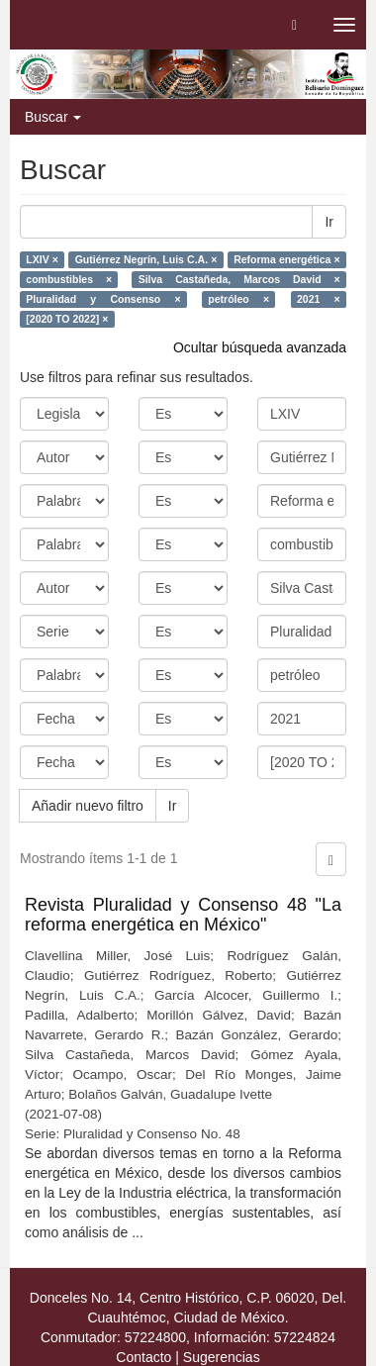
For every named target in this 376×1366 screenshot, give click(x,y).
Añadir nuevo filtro (87, 806)
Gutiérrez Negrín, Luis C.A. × (146, 259)
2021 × (318, 299)
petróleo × (238, 299)
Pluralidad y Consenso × (103, 299)
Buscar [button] (53, 117)
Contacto (143, 1357)
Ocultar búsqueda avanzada (259, 347)
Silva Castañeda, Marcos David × (239, 279)
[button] (294, 25)
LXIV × (42, 259)
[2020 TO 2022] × (67, 319)
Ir (329, 222)
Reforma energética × (287, 259)
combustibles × (69, 279)
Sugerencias (221, 1357)
